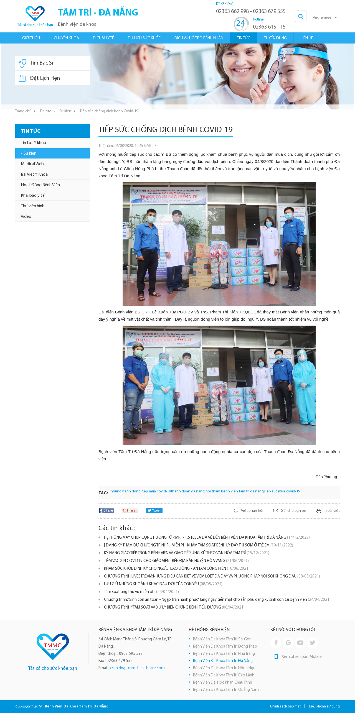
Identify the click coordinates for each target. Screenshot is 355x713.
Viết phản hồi (252, 511)
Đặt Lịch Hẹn (39, 78)
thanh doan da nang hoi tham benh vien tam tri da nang (217, 491)
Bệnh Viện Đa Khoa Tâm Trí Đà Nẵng (223, 661)
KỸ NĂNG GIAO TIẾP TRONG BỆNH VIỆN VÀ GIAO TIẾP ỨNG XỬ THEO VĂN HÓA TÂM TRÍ (186, 553)
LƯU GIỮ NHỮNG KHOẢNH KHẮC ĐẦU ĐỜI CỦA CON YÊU (163, 584)
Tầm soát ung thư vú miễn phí (141, 592)
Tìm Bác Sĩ (36, 63)
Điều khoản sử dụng (324, 706)
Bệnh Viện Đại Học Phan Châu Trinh (222, 683)
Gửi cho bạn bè (293, 511)
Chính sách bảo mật (285, 706)
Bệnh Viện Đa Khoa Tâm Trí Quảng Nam (226, 690)
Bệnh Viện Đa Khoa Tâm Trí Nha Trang (224, 654)
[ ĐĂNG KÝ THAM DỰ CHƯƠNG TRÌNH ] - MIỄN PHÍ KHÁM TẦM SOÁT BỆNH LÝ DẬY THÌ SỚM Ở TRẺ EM (198, 545)
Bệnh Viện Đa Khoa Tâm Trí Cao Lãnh (223, 675)
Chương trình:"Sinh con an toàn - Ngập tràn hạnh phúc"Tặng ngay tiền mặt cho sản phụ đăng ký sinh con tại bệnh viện (217, 600)
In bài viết (332, 511)
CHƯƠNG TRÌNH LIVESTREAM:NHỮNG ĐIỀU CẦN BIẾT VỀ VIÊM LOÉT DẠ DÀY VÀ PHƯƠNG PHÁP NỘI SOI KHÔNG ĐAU (212, 576)
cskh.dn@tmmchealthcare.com (137, 668)
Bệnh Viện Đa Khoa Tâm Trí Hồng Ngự (224, 668)
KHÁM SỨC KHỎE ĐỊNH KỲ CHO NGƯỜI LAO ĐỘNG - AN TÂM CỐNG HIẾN (177, 569)
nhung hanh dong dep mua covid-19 (141, 491)
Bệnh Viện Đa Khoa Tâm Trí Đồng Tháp (225, 647)
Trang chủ (23, 111)
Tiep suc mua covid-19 (282, 491)
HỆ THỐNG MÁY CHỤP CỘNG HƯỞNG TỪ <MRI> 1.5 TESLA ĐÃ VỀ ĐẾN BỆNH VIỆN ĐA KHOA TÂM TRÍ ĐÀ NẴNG (207, 538)
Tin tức (45, 111)
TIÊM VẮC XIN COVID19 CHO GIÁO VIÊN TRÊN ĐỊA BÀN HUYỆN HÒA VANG (176, 561)
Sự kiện (65, 111)
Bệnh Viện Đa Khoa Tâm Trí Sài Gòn (222, 639)
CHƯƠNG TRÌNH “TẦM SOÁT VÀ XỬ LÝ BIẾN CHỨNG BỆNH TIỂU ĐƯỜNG (174, 607)
